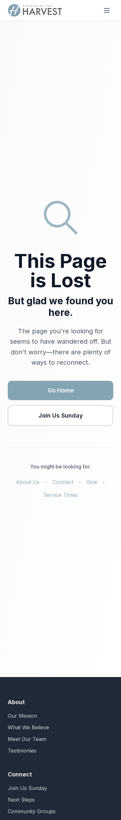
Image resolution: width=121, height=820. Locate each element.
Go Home (61, 391)
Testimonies (22, 750)
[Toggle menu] (106, 10)
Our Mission (22, 716)
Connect (63, 483)
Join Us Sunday (60, 416)
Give (91, 483)
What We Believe (28, 727)
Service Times (60, 496)
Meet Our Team (27, 739)
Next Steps (21, 799)
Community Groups (31, 811)
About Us (27, 483)
